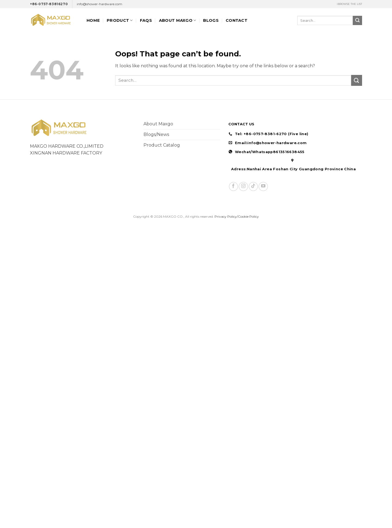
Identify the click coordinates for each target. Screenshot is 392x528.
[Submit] (357, 20)
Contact (236, 20)
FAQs (146, 20)
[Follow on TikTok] (253, 186)
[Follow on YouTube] (263, 186)
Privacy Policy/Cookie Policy (237, 216)
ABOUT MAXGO (177, 20)
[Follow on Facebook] (233, 186)
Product (120, 20)
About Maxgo (158, 123)
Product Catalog (161, 145)
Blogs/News (156, 134)
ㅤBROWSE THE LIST (349, 3)
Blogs (210, 20)
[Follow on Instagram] (243, 186)
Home (93, 20)
